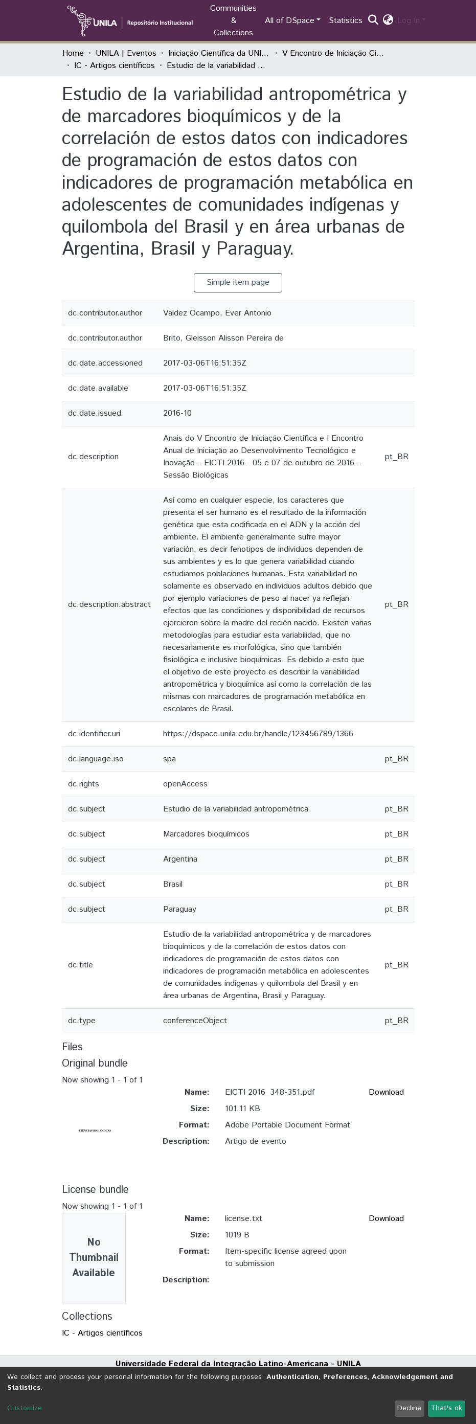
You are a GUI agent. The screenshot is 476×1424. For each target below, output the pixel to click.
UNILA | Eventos (126, 53)
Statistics (345, 21)
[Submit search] (373, 21)
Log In (408, 21)
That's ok (446, 1408)
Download (386, 1092)
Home (73, 53)
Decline (409, 1408)
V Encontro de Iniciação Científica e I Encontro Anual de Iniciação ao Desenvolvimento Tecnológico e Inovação (333, 53)
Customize (24, 1408)
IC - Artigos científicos (114, 66)
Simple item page (238, 282)
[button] (387, 21)
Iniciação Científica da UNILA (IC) (219, 53)
